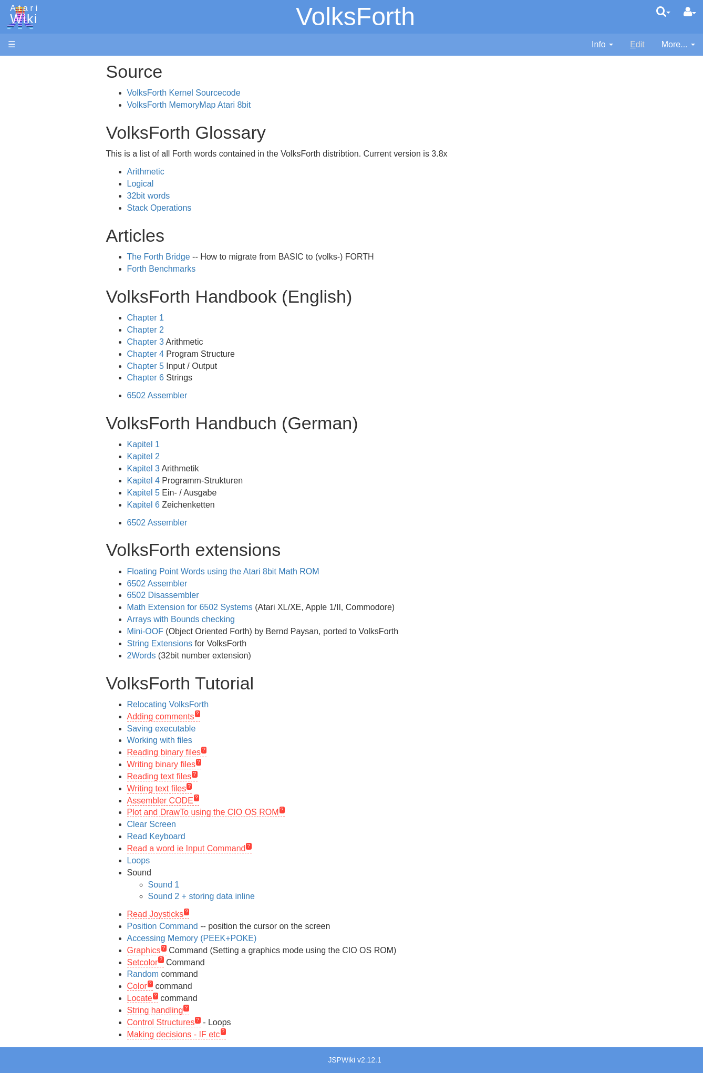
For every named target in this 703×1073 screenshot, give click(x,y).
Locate (192, 998)
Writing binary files (214, 764)
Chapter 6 (198, 377)
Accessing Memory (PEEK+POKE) (244, 938)
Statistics (25, 810)
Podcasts (25, 642)
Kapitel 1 (196, 444)
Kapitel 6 (196, 504)
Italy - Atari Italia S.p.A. (71, 720)
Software (24, 103)
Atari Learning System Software (67, 595)
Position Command (215, 926)
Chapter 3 (198, 341)
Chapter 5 (198, 366)
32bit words (201, 195)
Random (195, 973)
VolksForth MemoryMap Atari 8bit (242, 104)
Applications (30, 121)
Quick (39, 413)
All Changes (30, 192)
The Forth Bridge (211, 256)
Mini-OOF (198, 631)
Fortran (42, 317)
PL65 (38, 401)
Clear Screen (204, 824)
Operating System (62, 478)
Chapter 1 (198, 317)
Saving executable (214, 728)
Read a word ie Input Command (239, 848)
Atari (22, 15)
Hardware (26, 85)
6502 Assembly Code (68, 503)
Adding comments (213, 716)
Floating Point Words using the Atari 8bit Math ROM (276, 571)
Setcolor (195, 962)
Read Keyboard (209, 836)
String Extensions (212, 643)
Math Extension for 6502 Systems (242, 607)
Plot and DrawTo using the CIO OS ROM (256, 812)
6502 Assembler (210, 395)
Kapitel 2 (196, 456)
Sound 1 (216, 884)
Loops (191, 860)
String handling (208, 1010)
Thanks (21, 786)
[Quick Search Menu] (663, 12)
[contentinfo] (602, 45)
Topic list (24, 156)
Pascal (41, 377)
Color (190, 986)
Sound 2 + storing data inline (254, 896)
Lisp (36, 341)
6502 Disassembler (216, 595)
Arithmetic (198, 171)
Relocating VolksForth (221, 704)
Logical (193, 183)
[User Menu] (690, 12)
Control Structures (213, 1022)
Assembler (49, 269)
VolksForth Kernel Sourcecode (236, 92)
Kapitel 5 (196, 492)
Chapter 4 (198, 353)
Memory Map (32, 138)
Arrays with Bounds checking (233, 619)
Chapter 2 (198, 329)
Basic (39, 281)
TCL (37, 425)
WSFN (41, 437)
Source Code (53, 491)
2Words (194, 655)
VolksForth (355, 16)
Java (38, 329)
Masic (40, 365)
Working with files (212, 740)
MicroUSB (27, 174)
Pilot (37, 389)
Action (40, 257)
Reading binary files (217, 752)
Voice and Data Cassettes (56, 559)
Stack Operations (212, 207)
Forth (38, 305)
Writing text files (209, 788)
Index (18, 227)
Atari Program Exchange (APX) (66, 577)
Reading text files (212, 776)
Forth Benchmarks (214, 268)
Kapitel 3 (196, 468)
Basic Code (50, 515)
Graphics (196, 950)
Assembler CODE (213, 800)
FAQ (16, 209)
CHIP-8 (42, 449)
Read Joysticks (208, 914)
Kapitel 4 (196, 480)
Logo (38, 353)
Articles (21, 67)
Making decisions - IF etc (226, 1034)
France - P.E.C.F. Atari (70, 684)
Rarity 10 (25, 798)
